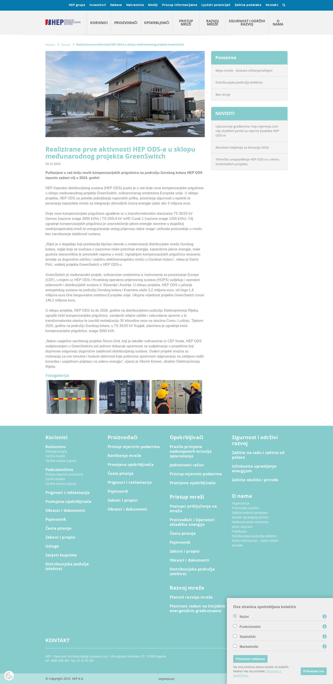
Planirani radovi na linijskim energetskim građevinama (197, 608)
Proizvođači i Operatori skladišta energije (192, 522)
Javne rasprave (242, 527)
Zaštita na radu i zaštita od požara (258, 455)
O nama (278, 23)
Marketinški (249, 647)
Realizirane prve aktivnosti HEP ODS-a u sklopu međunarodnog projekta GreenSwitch (130, 44)
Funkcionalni (250, 627)
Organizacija (240, 503)
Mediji (153, 5)
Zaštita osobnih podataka (250, 513)
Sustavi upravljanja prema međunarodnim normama (250, 519)
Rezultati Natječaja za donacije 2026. (242, 147)
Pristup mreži (186, 23)
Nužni (244, 617)
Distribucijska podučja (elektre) (67, 566)
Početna (50, 44)
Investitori (97, 5)
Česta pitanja (58, 528)
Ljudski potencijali (215, 5)
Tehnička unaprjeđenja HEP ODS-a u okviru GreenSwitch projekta (247, 161)
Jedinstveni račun (187, 465)
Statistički (248, 637)
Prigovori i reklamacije (67, 492)
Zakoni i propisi (60, 537)
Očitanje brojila (56, 451)
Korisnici (99, 22)
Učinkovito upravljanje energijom (254, 468)
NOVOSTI (225, 113)
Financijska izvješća (245, 508)
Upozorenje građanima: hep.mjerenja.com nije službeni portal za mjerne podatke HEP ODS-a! (247, 131)
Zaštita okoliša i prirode (255, 480)
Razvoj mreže (212, 23)
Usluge (52, 546)
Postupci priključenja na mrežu (193, 508)
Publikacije (239, 531)
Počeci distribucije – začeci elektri (255, 541)
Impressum (166, 679)
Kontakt (272, 5)
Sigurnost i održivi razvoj (247, 23)
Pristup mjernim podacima (64, 474)
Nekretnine (135, 5)
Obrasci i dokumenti (65, 510)
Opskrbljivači (156, 22)
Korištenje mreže (124, 455)
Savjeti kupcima (61, 555)
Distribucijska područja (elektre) (239, 82)
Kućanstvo (55, 446)
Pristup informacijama (179, 5)
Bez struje (223, 94)
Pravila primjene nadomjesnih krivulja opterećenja (191, 451)
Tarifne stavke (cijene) (60, 461)
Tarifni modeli (55, 456)
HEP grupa (77, 5)
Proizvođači (125, 22)
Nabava (116, 5)
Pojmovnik (55, 519)
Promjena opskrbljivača (68, 501)
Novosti (65, 44)
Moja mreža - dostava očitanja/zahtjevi (244, 70)
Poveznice (225, 57)
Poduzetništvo (59, 469)
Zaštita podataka (248, 5)
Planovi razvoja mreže (191, 597)
